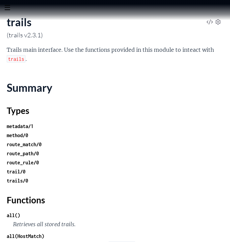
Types (18, 111)
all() (13, 215)
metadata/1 (20, 126)
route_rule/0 (23, 162)
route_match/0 (24, 144)
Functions (26, 200)
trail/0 (16, 171)
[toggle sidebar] (7, 8)
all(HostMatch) (25, 236)
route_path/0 (23, 153)
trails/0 (17, 181)
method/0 (17, 135)
